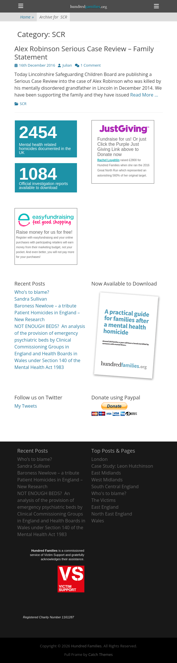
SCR (23, 103)
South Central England (115, 486)
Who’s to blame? (32, 292)
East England (105, 507)
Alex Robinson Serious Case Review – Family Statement (84, 52)
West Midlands (107, 480)
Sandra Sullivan (31, 299)
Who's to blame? (108, 493)
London (99, 459)
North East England (111, 514)
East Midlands (106, 473)
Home (27, 17)
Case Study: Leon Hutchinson (122, 466)
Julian (67, 65)
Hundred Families (86, 645)
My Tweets (26, 406)
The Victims (103, 500)
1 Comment (91, 65)
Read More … (144, 95)
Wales (97, 521)
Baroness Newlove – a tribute (46, 306)
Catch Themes (100, 654)
